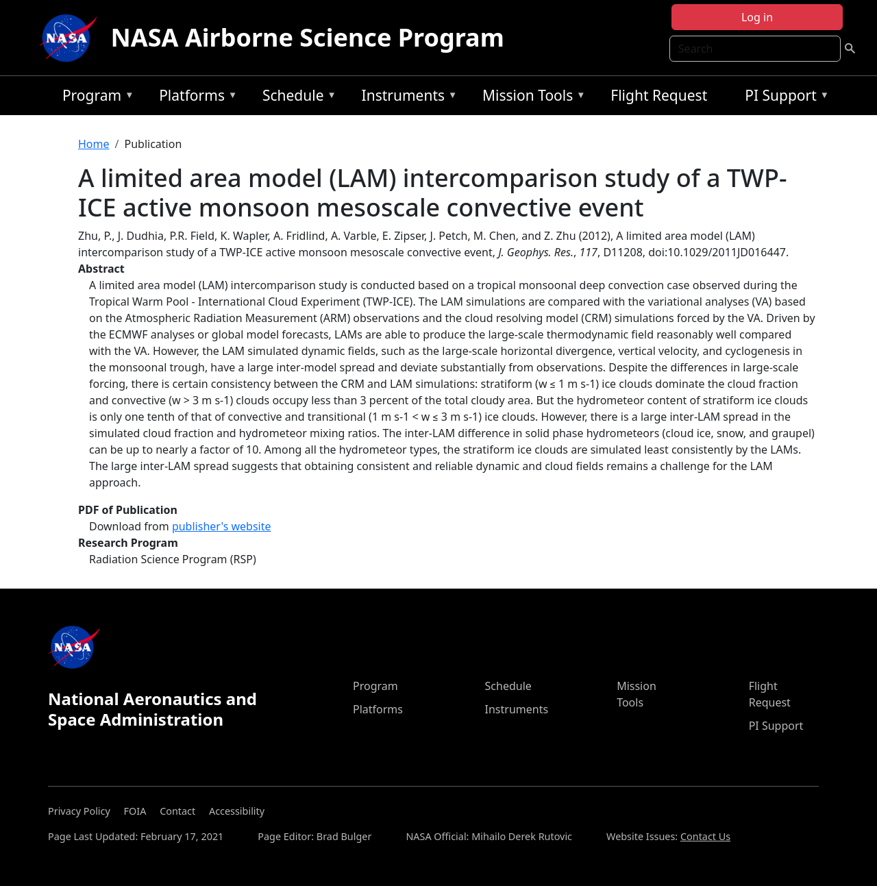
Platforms (194, 98)
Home (94, 143)
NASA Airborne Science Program (307, 37)
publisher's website (221, 526)
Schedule (296, 98)
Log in (757, 17)
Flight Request (658, 95)
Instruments (406, 98)
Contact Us (705, 836)
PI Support (783, 98)
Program (94, 98)
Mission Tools (530, 98)
